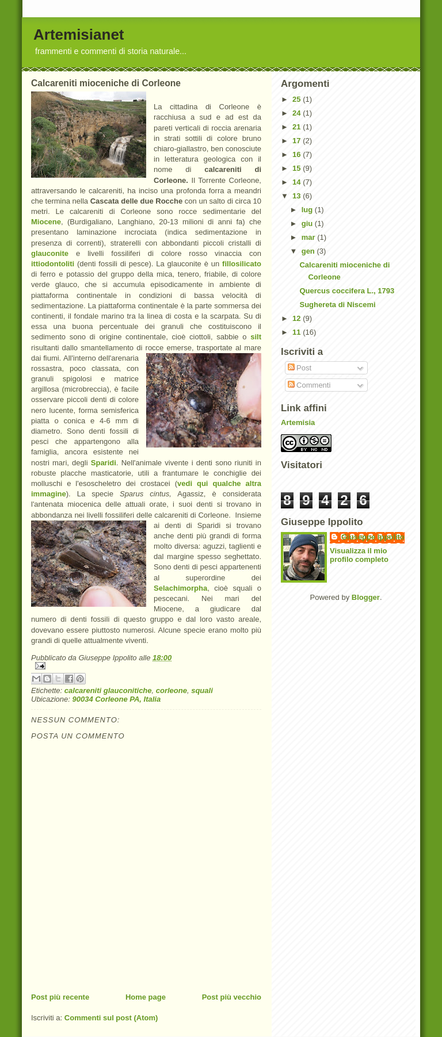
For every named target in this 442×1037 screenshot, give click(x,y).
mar (309, 237)
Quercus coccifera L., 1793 (346, 290)
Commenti (309, 385)
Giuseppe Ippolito (373, 537)
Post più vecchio (231, 997)
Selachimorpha (180, 588)
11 (297, 332)
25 (297, 99)
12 (297, 318)
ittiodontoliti (52, 263)
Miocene (46, 221)
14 (297, 182)
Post (300, 367)
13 (297, 196)
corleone (171, 690)
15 (297, 168)
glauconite (49, 253)
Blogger (366, 597)
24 (297, 113)
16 (297, 154)
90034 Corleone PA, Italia (117, 699)
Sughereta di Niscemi (337, 304)
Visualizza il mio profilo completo (359, 555)
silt (255, 336)
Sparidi (103, 462)
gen (309, 251)
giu (308, 223)
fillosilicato (241, 263)
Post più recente (60, 997)
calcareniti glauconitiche (108, 690)
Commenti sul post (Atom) (111, 1017)
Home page (145, 997)
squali (202, 690)
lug (308, 209)
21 (297, 127)
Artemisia (298, 422)
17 (297, 140)
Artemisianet (78, 34)
